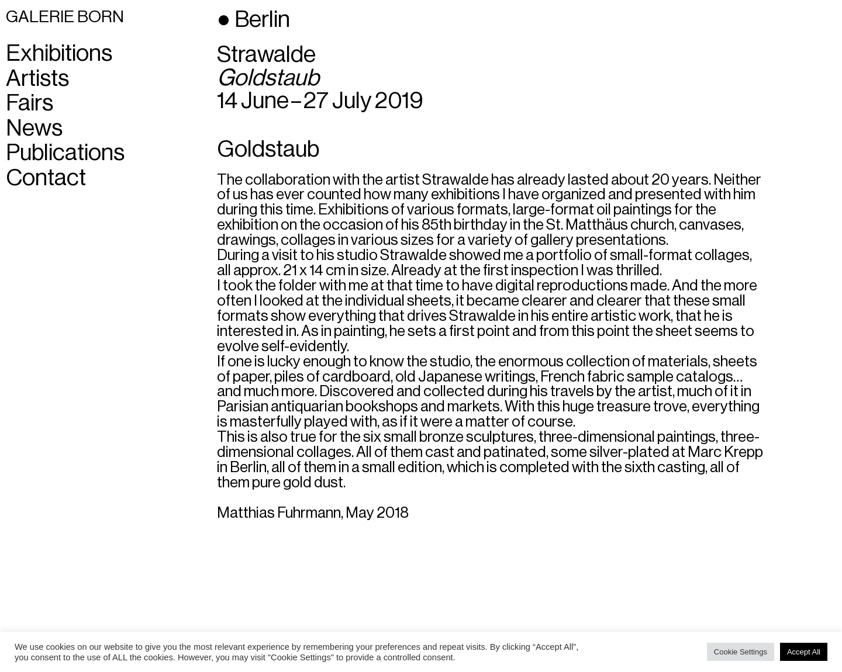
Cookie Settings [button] (740, 651)
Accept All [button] (803, 651)
